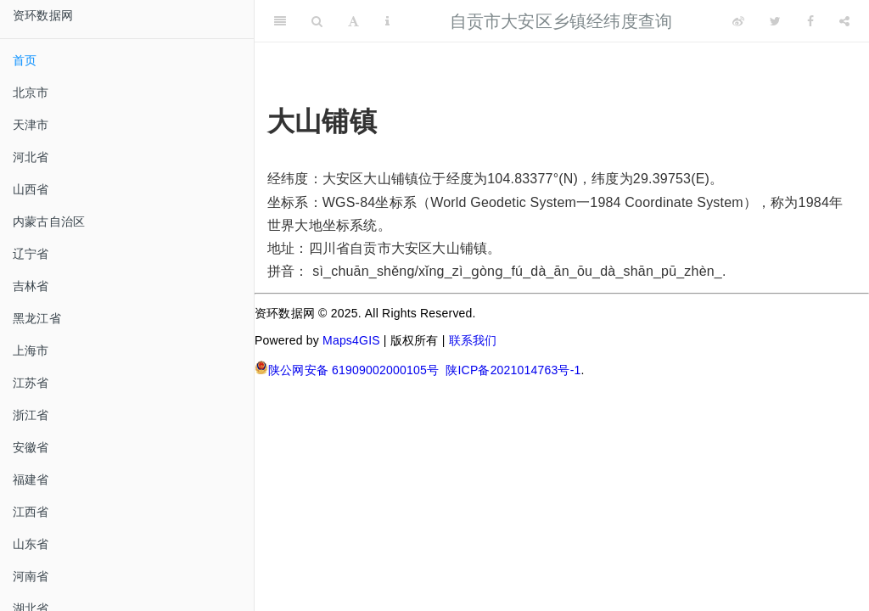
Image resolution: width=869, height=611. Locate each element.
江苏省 (31, 383)
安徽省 (31, 447)
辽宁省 (31, 254)
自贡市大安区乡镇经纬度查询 (561, 21)
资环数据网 (43, 15)
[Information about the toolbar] (387, 21)
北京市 (31, 92)
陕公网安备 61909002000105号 (347, 369)
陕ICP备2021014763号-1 (513, 370)
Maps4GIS (351, 340)
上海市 (31, 350)
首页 (24, 60)
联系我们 (473, 340)
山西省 (31, 189)
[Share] (844, 21)
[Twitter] (775, 21)
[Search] (317, 21)
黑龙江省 (37, 318)
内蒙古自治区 (49, 221)
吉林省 (31, 286)
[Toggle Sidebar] (280, 21)
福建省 (31, 479)
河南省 (31, 576)
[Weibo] (738, 21)
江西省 (31, 512)
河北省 (31, 157)
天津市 (31, 125)
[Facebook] (810, 21)
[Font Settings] (353, 21)
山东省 (31, 544)
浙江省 (31, 415)
